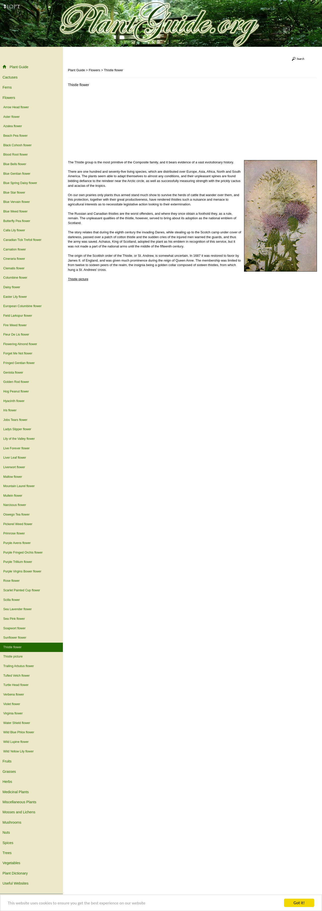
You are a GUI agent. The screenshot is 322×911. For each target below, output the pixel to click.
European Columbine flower (22, 306)
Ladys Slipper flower (17, 429)
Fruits (7, 761)
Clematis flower (13, 268)
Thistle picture (13, 656)
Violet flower (11, 704)
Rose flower (11, 580)
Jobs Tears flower (15, 420)
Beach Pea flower (15, 135)
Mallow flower (12, 477)
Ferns (7, 87)
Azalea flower (12, 126)
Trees (7, 853)
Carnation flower (14, 249)
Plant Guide (15, 67)
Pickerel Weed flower (17, 524)
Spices (8, 843)
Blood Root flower (15, 154)
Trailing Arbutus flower (18, 666)
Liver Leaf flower (14, 457)
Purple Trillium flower (17, 562)
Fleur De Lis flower (16, 334)
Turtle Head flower (15, 685)
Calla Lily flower (14, 230)
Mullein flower (12, 495)
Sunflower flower (14, 637)
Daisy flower (11, 287)
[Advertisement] (110, 125)
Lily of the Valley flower (19, 439)
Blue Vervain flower (16, 202)
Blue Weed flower (15, 211)
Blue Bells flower (14, 164)
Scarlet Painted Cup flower (21, 590)
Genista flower (13, 372)
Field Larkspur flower (17, 315)
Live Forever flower (16, 448)
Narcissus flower (14, 505)
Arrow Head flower (16, 107)
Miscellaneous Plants (19, 802)
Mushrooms (12, 822)
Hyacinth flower (13, 401)
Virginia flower (13, 713)
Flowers (9, 98)
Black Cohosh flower (17, 145)
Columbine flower (15, 277)
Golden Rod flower (16, 382)
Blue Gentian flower (16, 173)
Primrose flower (14, 533)
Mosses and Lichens (19, 812)
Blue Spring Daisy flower (20, 183)
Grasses (9, 772)
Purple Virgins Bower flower (22, 571)
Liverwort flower (14, 467)
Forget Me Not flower (17, 353)
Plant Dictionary (15, 873)
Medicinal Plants (16, 792)
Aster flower (11, 117)
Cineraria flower (14, 259)
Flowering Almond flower (20, 344)
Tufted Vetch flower (16, 675)
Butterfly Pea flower (16, 221)
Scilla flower (11, 600)
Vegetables (11, 863)
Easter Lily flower (15, 297)
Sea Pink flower (14, 619)
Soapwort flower (14, 628)
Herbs (7, 782)
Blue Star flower (14, 192)
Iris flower (10, 410)
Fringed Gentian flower (19, 363)
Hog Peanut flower (16, 391)
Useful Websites (15, 883)
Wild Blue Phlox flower (18, 732)
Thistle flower (12, 647)
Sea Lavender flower (17, 609)
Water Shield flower (16, 723)
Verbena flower (13, 694)
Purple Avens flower (17, 543)
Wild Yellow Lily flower (18, 751)
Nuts (6, 832)
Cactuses (10, 77)
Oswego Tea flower (16, 514)
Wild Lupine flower (16, 742)
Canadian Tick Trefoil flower (22, 240)
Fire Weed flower (15, 325)
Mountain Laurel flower (19, 486)
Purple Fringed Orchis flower (23, 552)
